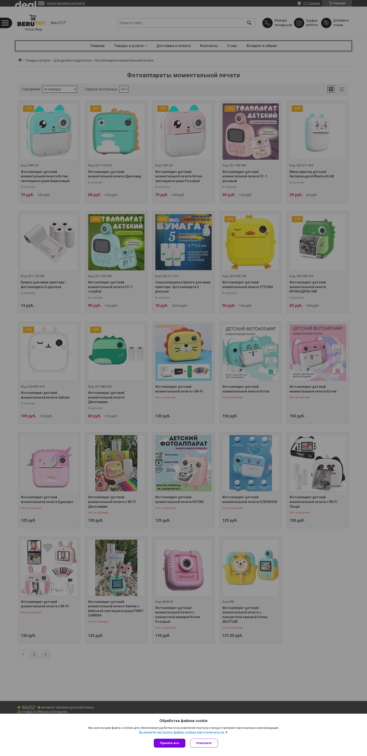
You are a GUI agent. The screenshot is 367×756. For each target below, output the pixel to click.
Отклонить (204, 743)
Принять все (169, 743)
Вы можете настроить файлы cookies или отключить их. (182, 732)
